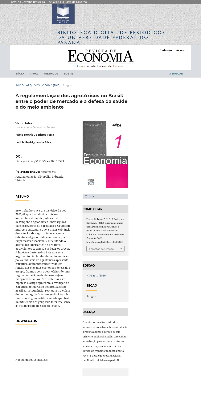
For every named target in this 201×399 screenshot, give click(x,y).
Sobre (68, 73)
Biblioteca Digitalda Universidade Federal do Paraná (111, 37)
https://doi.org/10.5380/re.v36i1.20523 (39, 161)
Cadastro (166, 50)
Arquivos (51, 73)
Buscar (176, 73)
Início (19, 73)
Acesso (181, 50)
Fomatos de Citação (101, 248)
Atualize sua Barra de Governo (68, 2)
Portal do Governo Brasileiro (27, 2)
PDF (91, 196)
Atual (34, 73)
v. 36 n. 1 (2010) (51, 85)
